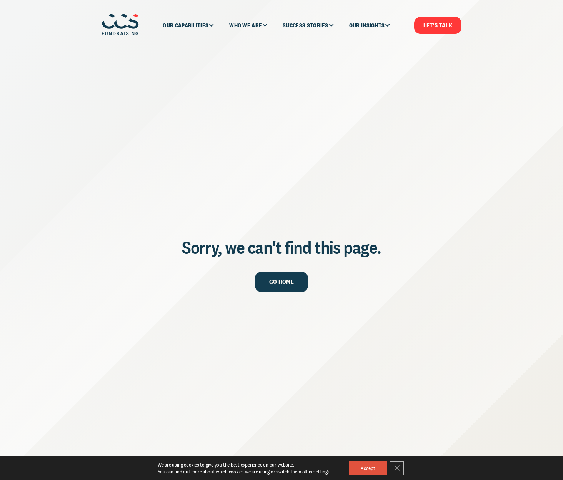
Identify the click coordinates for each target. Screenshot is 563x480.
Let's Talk (437, 25)
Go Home (281, 282)
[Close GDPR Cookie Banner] (397, 468)
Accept (368, 468)
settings (321, 471)
